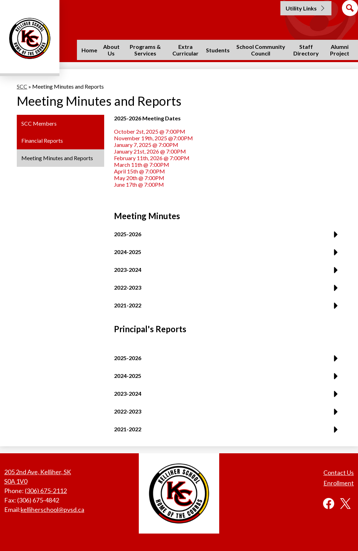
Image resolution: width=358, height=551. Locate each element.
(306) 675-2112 (46, 490)
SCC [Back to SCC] (22, 86)
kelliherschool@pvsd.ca (52, 509)
